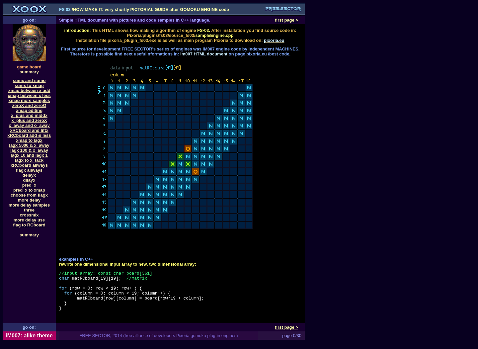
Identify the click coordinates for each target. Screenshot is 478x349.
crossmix (29, 215)
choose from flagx (29, 195)
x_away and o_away (29, 125)
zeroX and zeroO (29, 105)
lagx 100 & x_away (29, 150)
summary (29, 71)
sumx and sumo (29, 80)
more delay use (29, 220)
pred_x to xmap (29, 190)
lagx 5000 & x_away (29, 145)
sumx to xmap (29, 85)
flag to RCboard (29, 224)
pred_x (29, 185)
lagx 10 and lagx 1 (29, 155)
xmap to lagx (29, 140)
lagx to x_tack (29, 160)
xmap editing (29, 110)
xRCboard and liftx (29, 130)
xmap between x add (29, 90)
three (29, 210)
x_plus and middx (29, 115)
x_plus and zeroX (29, 120)
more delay (29, 200)
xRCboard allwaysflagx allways (29, 168)
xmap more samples (29, 100)
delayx (29, 175)
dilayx (29, 180)
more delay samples (29, 205)
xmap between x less (29, 95)
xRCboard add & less (29, 135)
